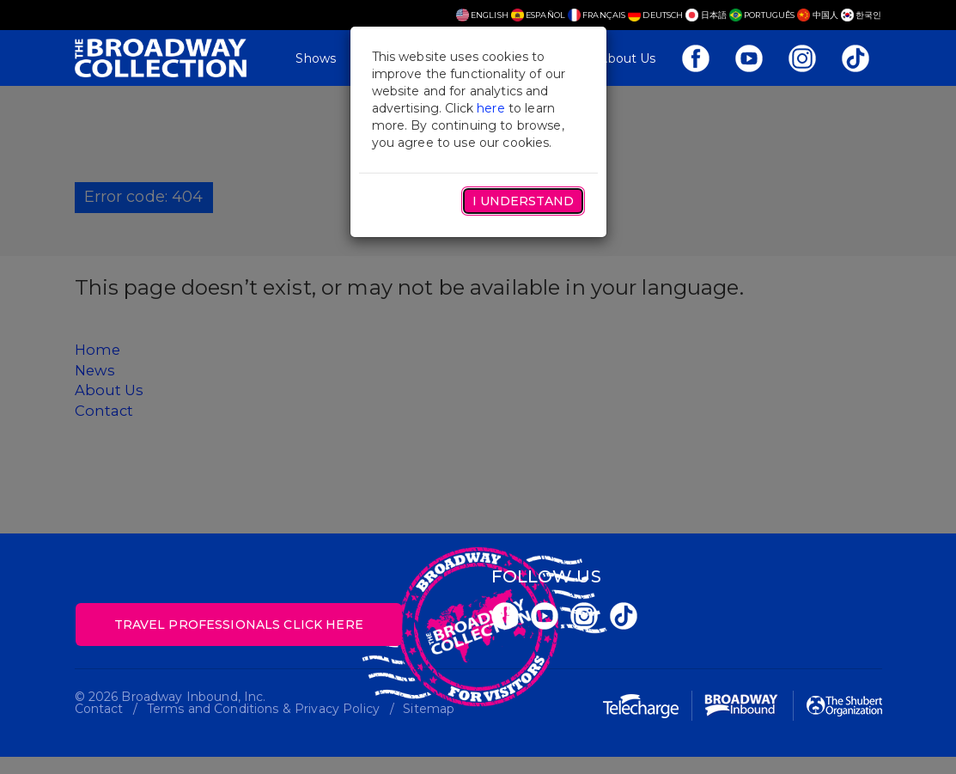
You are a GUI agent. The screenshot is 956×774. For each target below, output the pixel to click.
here (491, 108)
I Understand (523, 201)
